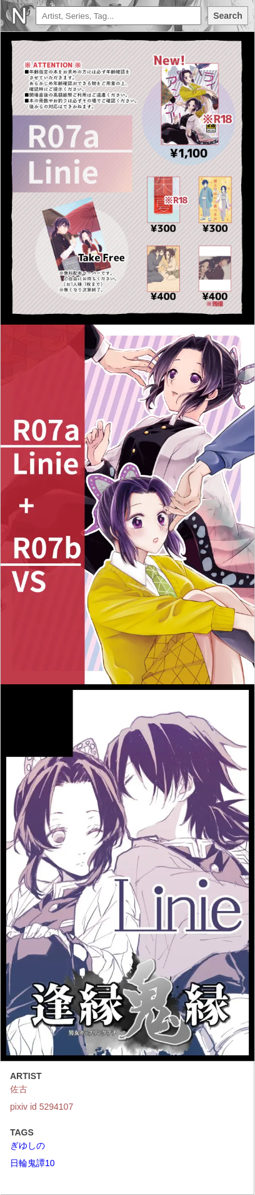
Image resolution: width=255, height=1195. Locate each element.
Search (227, 16)
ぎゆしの (27, 1145)
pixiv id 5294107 (41, 1107)
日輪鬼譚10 (32, 1163)
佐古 (19, 1089)
